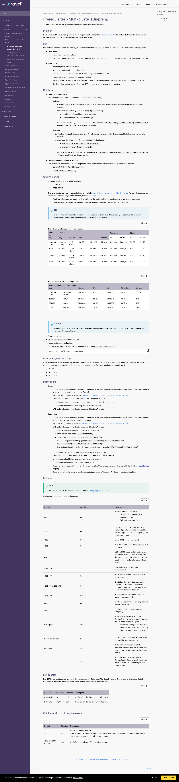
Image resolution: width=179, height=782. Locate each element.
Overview (5, 20)
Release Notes (15, 111)
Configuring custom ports (99, 491)
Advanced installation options (16, 87)
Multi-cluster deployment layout (15, 61)
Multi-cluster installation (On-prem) (16, 41)
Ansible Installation (16, 65)
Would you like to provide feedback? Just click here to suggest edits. (104, 759)
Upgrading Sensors (16, 83)
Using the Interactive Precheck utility (12, 71)
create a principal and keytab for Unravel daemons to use (105, 395)
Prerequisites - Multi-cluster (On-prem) (14, 48)
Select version (162, 5)
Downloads (15, 121)
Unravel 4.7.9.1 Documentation (15, 25)
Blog (138, 5)
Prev (36, 769)
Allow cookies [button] (168, 778)
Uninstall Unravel (11, 91)
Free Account (127, 5)
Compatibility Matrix (9, 116)
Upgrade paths (7, 126)
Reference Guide (16, 106)
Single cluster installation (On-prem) (16, 34)
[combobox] (15, 13)
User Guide (16, 99)
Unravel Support (95, 196)
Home (45, 13)
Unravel (148, 5)
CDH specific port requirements (162, 19)
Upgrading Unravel (16, 80)
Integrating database (16, 76)
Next (149, 769)
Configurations (16, 95)
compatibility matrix (108, 35)
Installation (16, 29)
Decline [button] (155, 778)
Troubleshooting (16, 103)
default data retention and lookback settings (110, 193)
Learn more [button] (78, 778)
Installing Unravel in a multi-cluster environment (15, 54)
